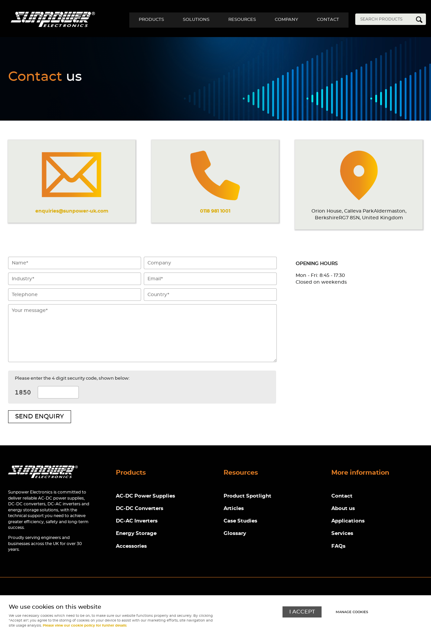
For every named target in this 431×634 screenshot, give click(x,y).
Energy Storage (136, 534)
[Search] (385, 19)
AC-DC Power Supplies (145, 496)
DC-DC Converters (139, 508)
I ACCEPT (302, 611)
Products (145, 20)
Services (342, 534)
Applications (348, 521)
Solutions (191, 20)
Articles (234, 508)
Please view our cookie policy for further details (85, 625)
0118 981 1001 (215, 211)
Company (284, 20)
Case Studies (240, 521)
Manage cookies (352, 612)
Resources (239, 20)
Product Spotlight (247, 496)
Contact (327, 20)
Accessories (131, 546)
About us (343, 508)
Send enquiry (39, 417)
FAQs (338, 546)
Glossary (235, 534)
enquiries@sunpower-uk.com (71, 211)
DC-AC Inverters (137, 521)
